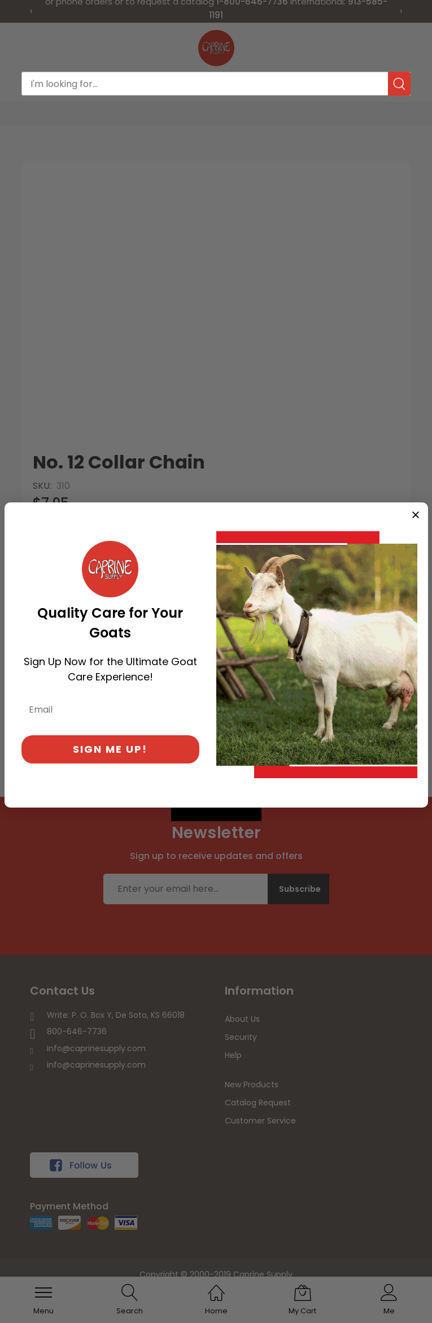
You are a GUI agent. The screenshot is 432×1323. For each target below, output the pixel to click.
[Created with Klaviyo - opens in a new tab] (216, 814)
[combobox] (216, 84)
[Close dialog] (415, 515)
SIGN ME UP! (110, 749)
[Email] (110, 710)
